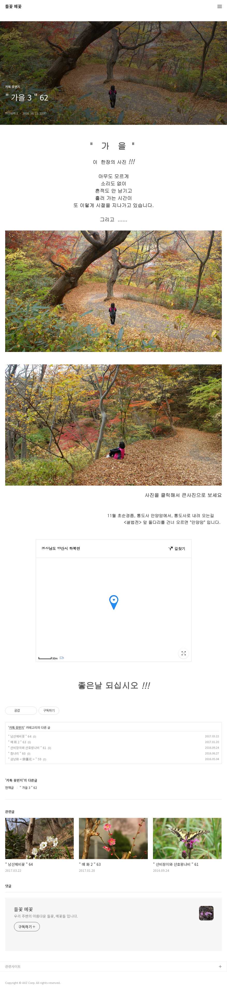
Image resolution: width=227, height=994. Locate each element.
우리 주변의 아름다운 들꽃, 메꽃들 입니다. (46, 916)
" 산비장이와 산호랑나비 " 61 (27, 747)
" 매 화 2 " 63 (17, 742)
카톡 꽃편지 (16, 727)
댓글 (8, 885)
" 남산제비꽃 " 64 (19, 736)
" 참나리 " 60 (17, 753)
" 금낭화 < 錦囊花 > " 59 (24, 759)
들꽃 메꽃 (13, 6)
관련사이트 (13, 966)
